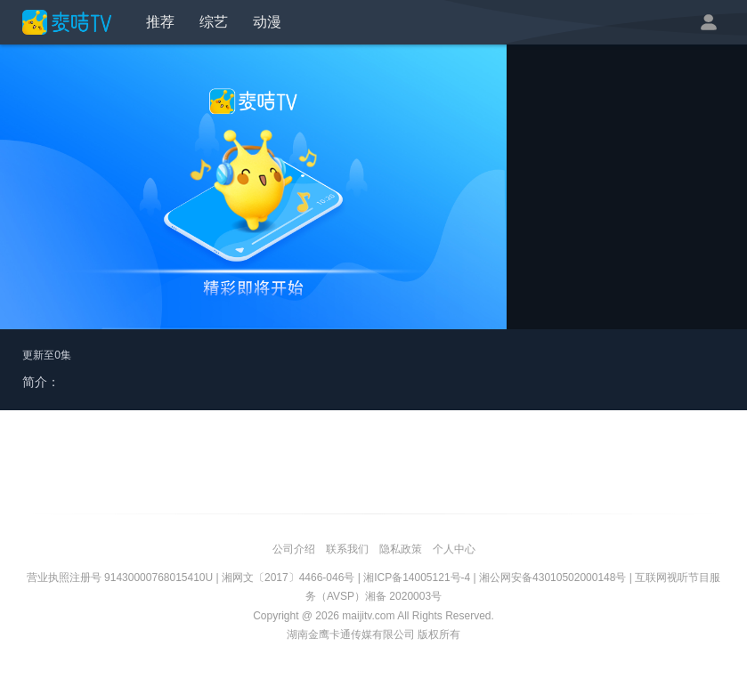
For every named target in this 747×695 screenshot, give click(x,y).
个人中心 (454, 549)
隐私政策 (400, 549)
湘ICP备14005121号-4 (416, 577)
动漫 (267, 21)
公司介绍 (293, 549)
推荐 (160, 21)
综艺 (213, 21)
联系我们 (347, 549)
